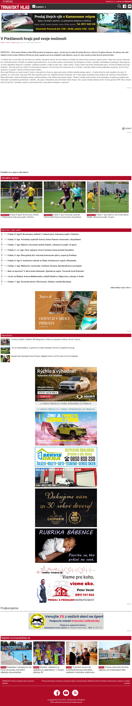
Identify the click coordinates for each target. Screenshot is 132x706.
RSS (96, 681)
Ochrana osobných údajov (66, 681)
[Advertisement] (66, 107)
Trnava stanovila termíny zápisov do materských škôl (114, 668)
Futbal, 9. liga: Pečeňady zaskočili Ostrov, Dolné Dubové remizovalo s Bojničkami (62, 216)
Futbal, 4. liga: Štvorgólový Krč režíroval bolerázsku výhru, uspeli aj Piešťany (42, 255)
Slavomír (128, 1)
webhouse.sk (77, 702)
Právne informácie (48, 681)
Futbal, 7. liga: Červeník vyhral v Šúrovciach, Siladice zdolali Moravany (39, 282)
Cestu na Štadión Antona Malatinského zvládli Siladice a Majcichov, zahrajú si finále (46, 276)
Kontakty (103, 681)
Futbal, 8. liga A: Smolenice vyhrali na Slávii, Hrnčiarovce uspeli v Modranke (42, 260)
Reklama (91, 681)
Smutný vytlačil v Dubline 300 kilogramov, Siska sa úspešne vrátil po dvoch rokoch (45, 339)
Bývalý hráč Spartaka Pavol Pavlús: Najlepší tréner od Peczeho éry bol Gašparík (44, 356)
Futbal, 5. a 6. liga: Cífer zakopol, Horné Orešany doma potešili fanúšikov (41, 250)
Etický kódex (82, 681)
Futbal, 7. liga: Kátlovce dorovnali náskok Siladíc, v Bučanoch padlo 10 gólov (108, 216)
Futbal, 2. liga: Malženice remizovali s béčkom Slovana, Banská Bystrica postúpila (45, 266)
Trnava (3, 667)
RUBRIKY (39, 6)
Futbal (8, 42)
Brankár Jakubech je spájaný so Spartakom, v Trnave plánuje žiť (48, 670)
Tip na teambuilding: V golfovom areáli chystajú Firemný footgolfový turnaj (42, 348)
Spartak (36, 667)
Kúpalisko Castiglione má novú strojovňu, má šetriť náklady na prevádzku (16, 670)
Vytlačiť (126, 128)
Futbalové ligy (15, 42)
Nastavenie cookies (115, 681)
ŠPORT (3, 42)
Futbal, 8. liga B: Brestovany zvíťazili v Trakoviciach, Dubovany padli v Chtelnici (20, 216)
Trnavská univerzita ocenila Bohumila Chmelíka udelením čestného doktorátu (80, 670)
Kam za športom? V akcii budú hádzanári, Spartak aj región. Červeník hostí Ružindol (46, 271)
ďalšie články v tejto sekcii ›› (121, 288)
